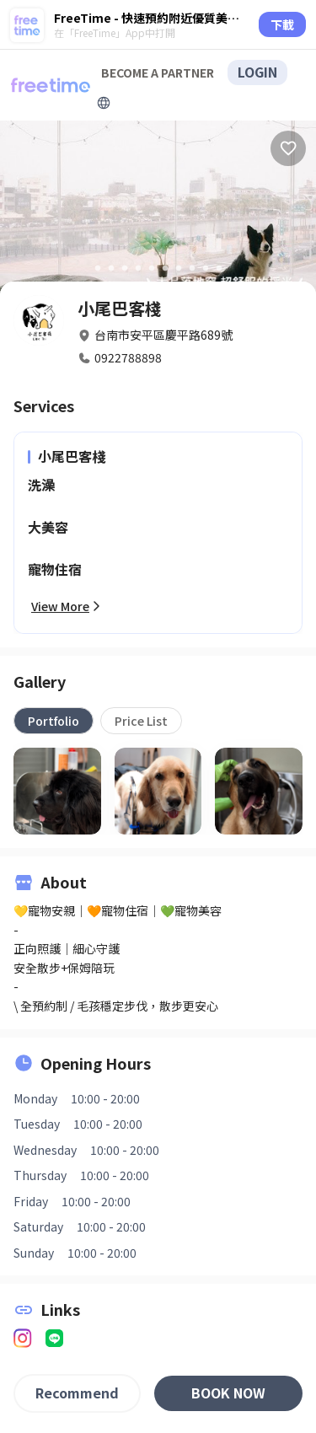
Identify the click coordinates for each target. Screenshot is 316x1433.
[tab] (53, 720)
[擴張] (103, 103)
